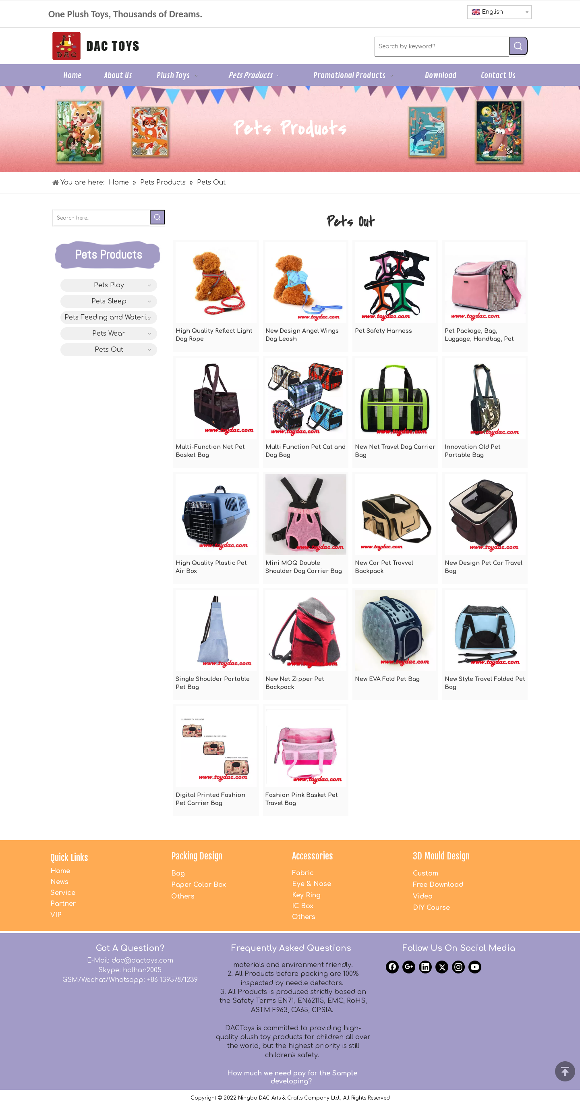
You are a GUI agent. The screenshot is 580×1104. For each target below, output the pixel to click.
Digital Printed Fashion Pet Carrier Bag (210, 799)
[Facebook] (392, 967)
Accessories (312, 856)
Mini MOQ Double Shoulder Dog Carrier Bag (303, 567)
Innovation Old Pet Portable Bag (473, 451)
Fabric (303, 873)
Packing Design (196, 856)
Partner (63, 903)
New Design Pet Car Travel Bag (483, 567)
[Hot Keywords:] (518, 46)
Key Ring (306, 895)
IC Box (302, 906)
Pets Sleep (108, 301)
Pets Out (109, 349)
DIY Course (431, 907)
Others (183, 896)
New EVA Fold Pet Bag (387, 679)
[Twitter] (441, 967)
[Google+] (408, 967)
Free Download (438, 884)
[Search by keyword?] (442, 47)
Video (423, 896)
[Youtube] (474, 967)
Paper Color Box (198, 884)
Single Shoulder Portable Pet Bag (213, 683)
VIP (56, 915)
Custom (425, 873)
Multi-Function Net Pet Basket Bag (210, 451)
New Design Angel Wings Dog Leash (302, 335)
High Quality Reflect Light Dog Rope (214, 335)
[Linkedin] (425, 967)
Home (60, 871)
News (59, 882)
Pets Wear (108, 333)
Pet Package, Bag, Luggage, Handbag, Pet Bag (479, 335)
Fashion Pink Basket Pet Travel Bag (301, 799)
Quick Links (69, 857)
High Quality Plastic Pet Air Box (211, 567)
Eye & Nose (311, 884)
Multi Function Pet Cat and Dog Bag (305, 451)
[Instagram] (458, 967)
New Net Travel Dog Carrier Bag (395, 451)
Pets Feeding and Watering (109, 317)
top (565, 1071)
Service (62, 892)
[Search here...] (101, 218)
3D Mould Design (441, 856)
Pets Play (109, 285)
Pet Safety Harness (383, 331)
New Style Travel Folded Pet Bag (485, 683)
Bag (178, 873)
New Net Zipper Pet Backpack (294, 683)
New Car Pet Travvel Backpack (384, 567)
